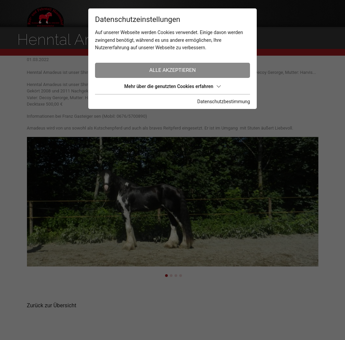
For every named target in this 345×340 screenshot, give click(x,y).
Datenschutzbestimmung (223, 101)
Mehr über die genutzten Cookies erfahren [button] (172, 86)
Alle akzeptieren (172, 70)
